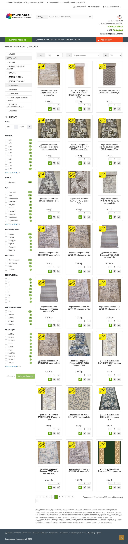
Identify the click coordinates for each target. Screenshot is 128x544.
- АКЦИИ (11, 54)
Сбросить (11, 376)
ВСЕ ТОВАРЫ (19, 47)
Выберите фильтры (26, 376)
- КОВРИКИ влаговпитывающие (15, 105)
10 (69, 497)
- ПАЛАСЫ (11, 73)
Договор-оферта (95, 533)
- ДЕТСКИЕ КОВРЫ (15, 77)
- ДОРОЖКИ (12, 85)
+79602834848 (115, 26)
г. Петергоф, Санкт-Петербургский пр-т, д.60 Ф (66, 2)
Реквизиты (53, 533)
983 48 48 (115, 30)
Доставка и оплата (44, 40)
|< (37, 497)
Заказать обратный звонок (111, 34)
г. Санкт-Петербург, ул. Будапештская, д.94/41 (25, 2)
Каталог (16, 40)
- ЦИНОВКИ (12, 89)
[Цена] (9, 127)
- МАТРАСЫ (12, 111)
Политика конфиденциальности (73, 533)
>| (37, 501)
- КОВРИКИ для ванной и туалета (17, 99)
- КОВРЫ (11, 62)
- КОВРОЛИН (12, 94)
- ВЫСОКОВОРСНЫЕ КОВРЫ (15, 67)
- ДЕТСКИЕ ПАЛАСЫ (15, 81)
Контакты (59, 40)
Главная (8, 47)
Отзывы (69, 40)
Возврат (35, 533)
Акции (77, 40)
